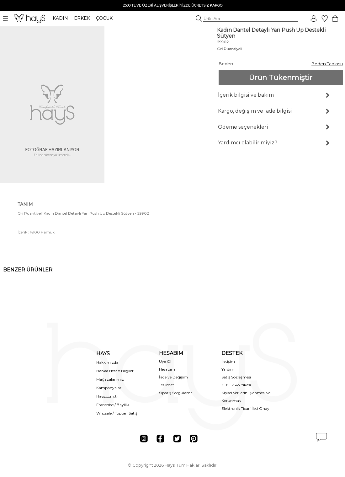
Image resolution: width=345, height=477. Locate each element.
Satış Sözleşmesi (236, 377)
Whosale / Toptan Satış (116, 413)
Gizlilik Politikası (236, 385)
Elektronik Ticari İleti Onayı (245, 408)
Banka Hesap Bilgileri (115, 370)
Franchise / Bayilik (112, 404)
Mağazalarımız (110, 379)
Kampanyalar (108, 387)
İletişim (228, 361)
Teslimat (166, 385)
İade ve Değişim (173, 377)
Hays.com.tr (107, 396)
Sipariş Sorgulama (176, 392)
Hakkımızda (107, 362)
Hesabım (167, 369)
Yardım (227, 369)
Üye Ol (165, 361)
